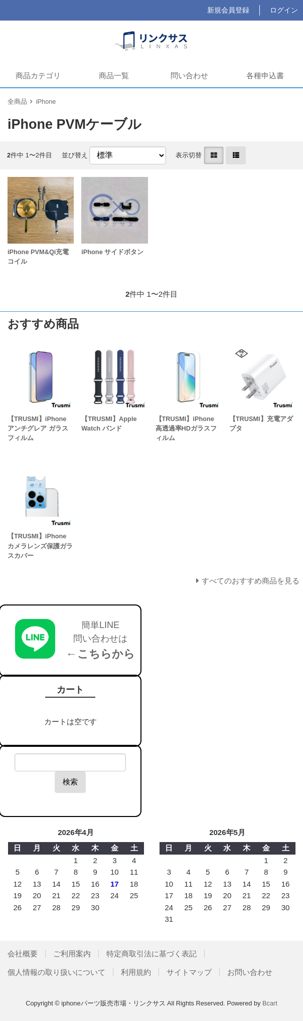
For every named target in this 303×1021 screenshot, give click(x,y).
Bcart (269, 1003)
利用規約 (136, 972)
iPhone (46, 101)
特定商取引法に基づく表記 (151, 953)
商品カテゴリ (38, 75)
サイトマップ (189, 972)
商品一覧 (114, 75)
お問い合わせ (249, 972)
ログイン (284, 10)
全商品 (17, 101)
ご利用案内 (72, 953)
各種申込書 (265, 75)
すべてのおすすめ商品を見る (250, 580)
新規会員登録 (228, 10)
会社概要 (23, 953)
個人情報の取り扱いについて (56, 972)
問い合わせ (189, 75)
